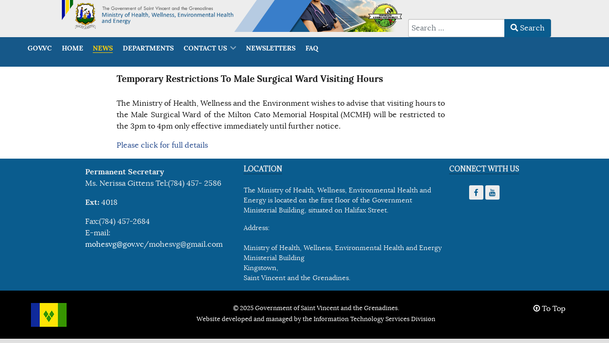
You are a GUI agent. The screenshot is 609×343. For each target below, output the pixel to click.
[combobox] (456, 28)
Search (528, 28)
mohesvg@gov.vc (114, 244)
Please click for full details (162, 145)
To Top (549, 308)
